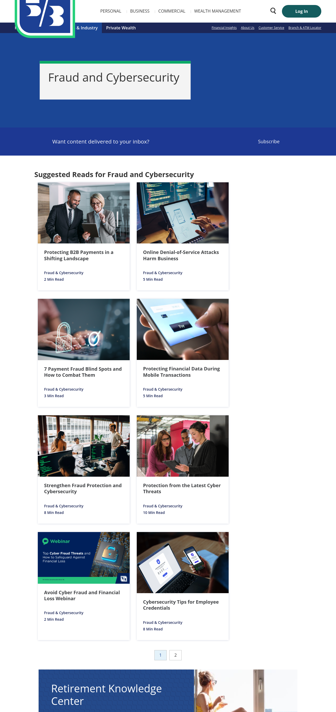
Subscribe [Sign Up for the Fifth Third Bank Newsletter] (269, 141)
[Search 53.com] (272, 11)
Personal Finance (32, 28)
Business (109, 11)
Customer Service (271, 27)
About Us (247, 27)
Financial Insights (224, 27)
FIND (293, 642)
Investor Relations (108, 665)
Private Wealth (121, 28)
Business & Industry (77, 28)
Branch (229, 623)
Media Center (141, 665)
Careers (80, 665)
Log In (301, 11)
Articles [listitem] (72, 484)
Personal (80, 11)
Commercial (141, 11)
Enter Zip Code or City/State (213, 633)
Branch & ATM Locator (304, 27)
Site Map (204, 665)
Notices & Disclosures (46, 524)
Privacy (185, 665)
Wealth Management (187, 11)
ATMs (255, 623)
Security (166, 665)
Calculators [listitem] (125, 484)
